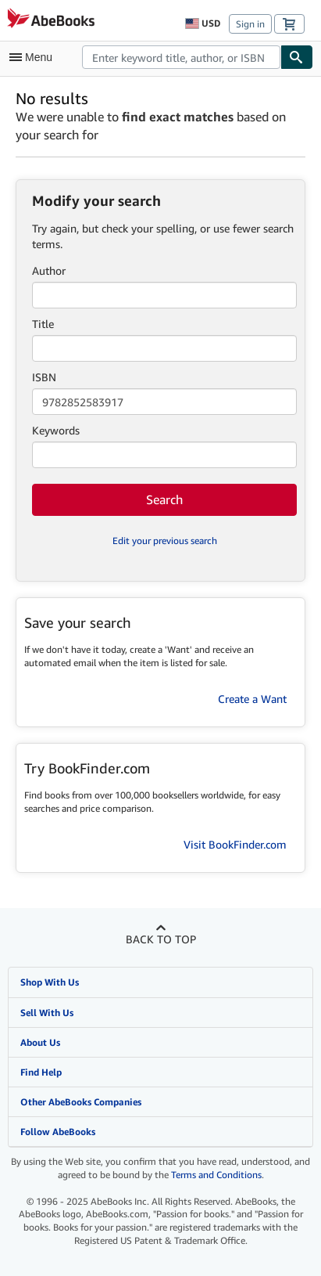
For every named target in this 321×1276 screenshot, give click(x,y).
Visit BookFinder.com (235, 844)
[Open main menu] (34, 57)
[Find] (296, 57)
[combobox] (181, 57)
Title (43, 323)
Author (49, 270)
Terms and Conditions (216, 1174)
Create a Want (252, 698)
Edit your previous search (164, 540)
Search (164, 499)
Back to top (161, 939)
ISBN (44, 377)
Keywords (56, 430)
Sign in (250, 24)
